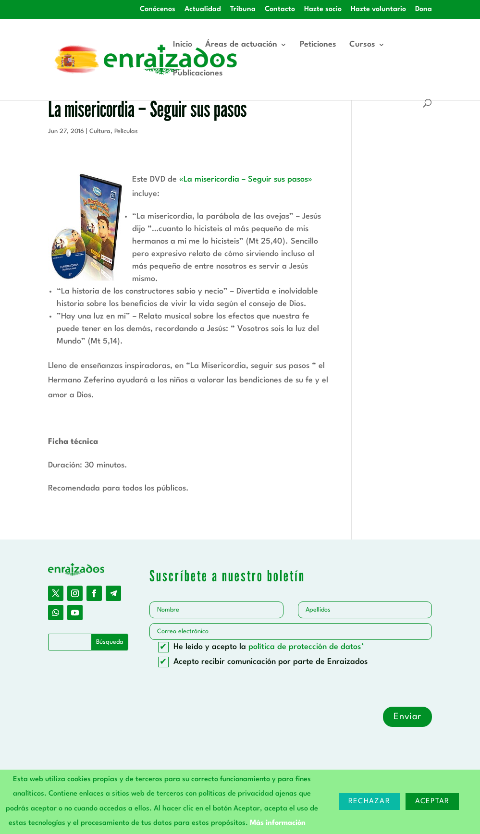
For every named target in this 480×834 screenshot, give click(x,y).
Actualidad (203, 9)
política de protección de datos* (306, 647)
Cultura (100, 131)
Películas (126, 131)
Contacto (280, 9)
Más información (278, 823)
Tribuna (243, 9)
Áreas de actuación (241, 45)
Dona (423, 9)
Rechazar (369, 801)
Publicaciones (198, 73)
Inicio (182, 45)
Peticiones (318, 45)
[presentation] (222, 688)
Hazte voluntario (378, 9)
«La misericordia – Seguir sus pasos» (245, 179)
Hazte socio (323, 9)
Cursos (362, 45)
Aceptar (432, 801)
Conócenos (157, 9)
